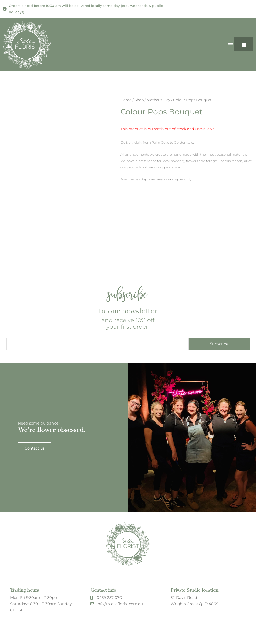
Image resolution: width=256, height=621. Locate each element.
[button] (230, 44)
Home (125, 100)
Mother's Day (158, 100)
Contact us (34, 546)
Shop (139, 100)
